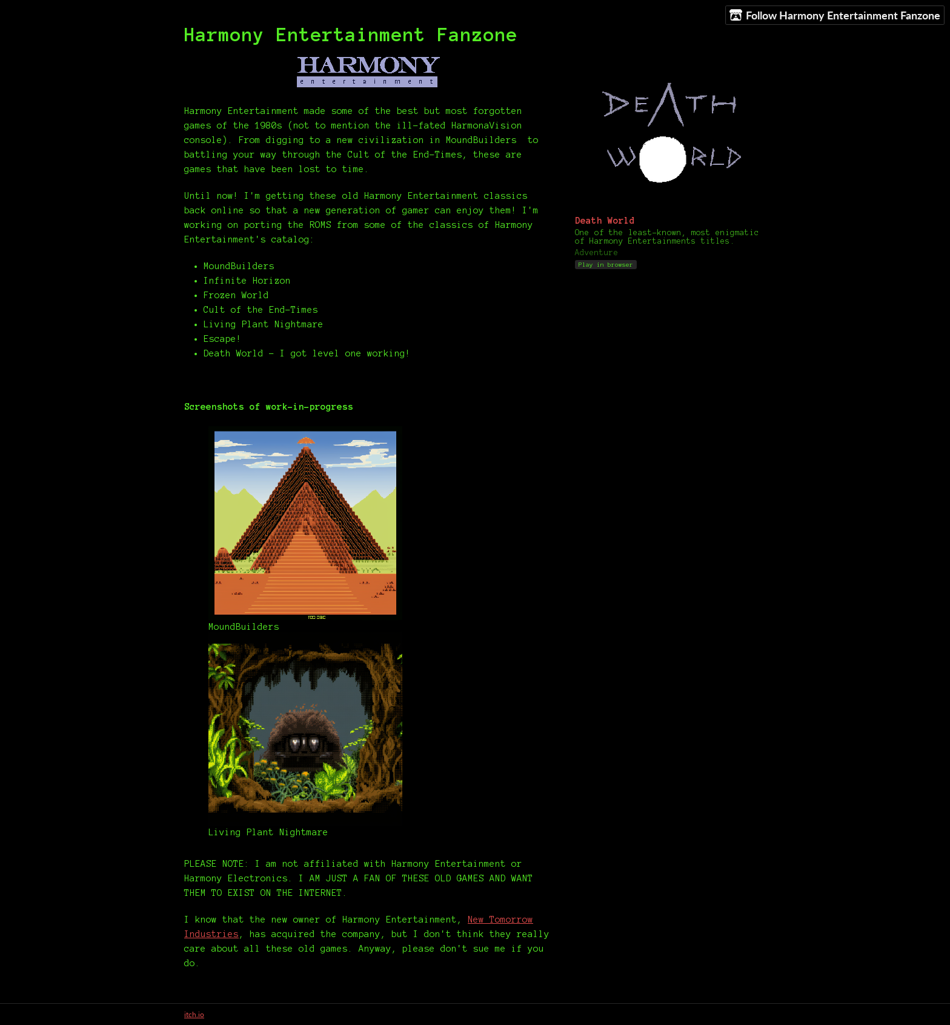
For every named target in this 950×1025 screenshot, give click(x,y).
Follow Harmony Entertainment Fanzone (834, 15)
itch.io (194, 1014)
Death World (605, 220)
